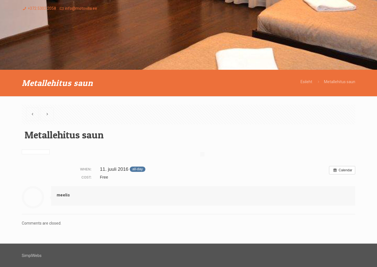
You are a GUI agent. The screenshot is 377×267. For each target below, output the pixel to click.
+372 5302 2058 (42, 8)
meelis (63, 195)
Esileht (306, 82)
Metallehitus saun (339, 82)
